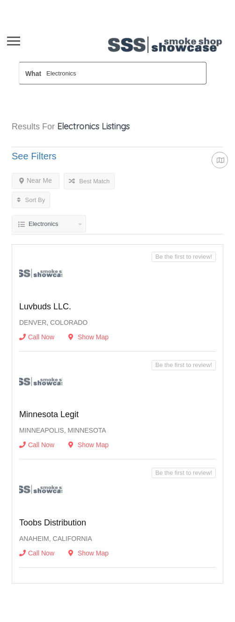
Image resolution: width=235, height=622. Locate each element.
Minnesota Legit (49, 414)
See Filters (34, 156)
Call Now (36, 337)
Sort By (31, 199)
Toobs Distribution (52, 522)
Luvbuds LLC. (45, 306)
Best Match (89, 181)
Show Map (88, 337)
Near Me (35, 180)
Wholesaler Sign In (41, 5)
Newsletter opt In (102, 5)
